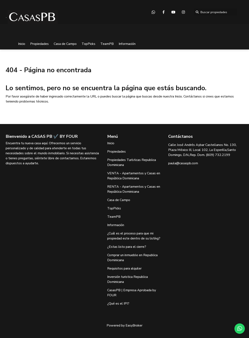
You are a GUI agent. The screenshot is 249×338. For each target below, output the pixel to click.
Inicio (21, 44)
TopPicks (88, 44)
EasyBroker (134, 325)
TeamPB (107, 44)
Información (127, 44)
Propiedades (39, 44)
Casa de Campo (65, 44)
